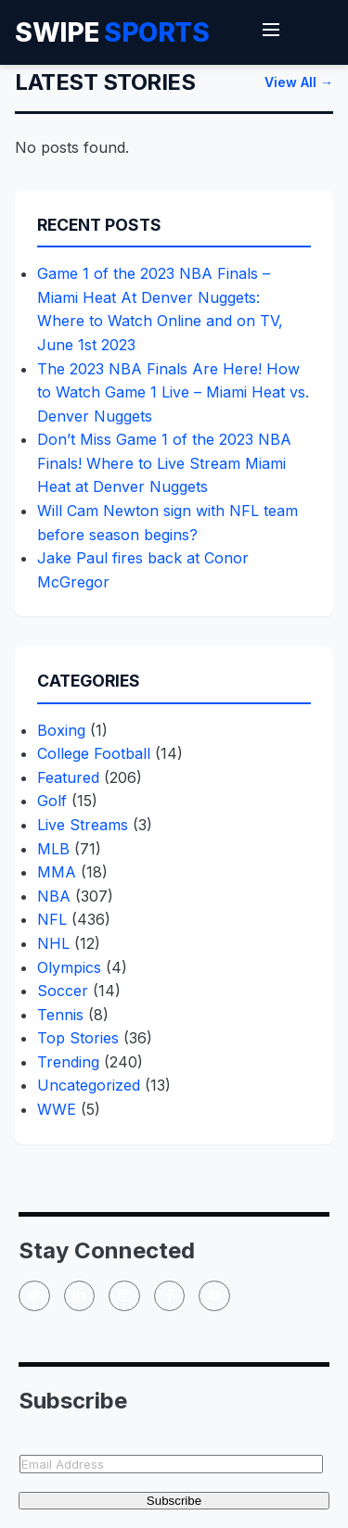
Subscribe (174, 1501)
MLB (53, 849)
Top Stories (78, 1038)
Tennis (60, 1014)
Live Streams (82, 824)
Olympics (69, 967)
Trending (68, 1062)
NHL (53, 943)
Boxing (61, 730)
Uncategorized (88, 1085)
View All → (298, 82)
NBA (54, 896)
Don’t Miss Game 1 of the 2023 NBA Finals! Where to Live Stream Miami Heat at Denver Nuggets (164, 463)
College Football (93, 753)
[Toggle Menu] (271, 32)
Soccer (62, 990)
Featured (68, 777)
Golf (52, 800)
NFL (52, 919)
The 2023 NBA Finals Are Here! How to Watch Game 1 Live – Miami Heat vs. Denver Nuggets (173, 392)
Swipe (112, 32)
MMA (56, 872)
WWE (56, 1109)
